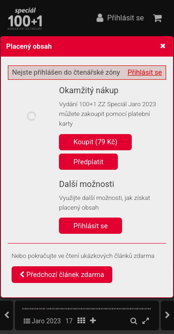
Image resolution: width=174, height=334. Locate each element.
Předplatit (88, 162)
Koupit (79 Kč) (95, 142)
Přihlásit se (145, 72)
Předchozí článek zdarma (61, 274)
